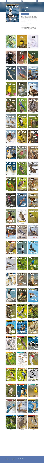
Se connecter (25, 14)
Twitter (13, 459)
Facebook (13, 458)
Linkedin (13, 460)
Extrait (25, 10)
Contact (7, 458)
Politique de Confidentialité (8, 459)
